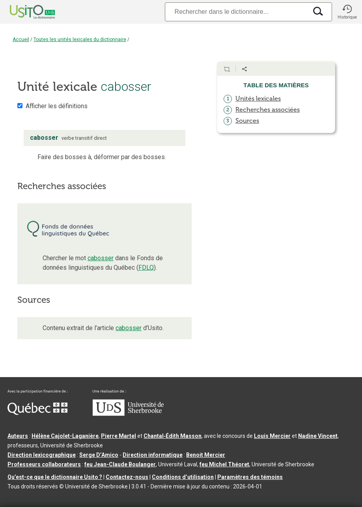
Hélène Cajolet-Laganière (65, 436)
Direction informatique (153, 455)
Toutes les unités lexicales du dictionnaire (80, 39)
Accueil (21, 39)
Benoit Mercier (205, 455)
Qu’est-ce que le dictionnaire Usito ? (54, 477)
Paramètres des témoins (250, 477)
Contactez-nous (127, 477)
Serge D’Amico (98, 455)
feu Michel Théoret (224, 464)
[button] (347, 12)
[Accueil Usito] (23, 12)
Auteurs (17, 436)
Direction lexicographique (41, 455)
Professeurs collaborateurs (44, 464)
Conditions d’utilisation (183, 477)
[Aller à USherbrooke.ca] (128, 414)
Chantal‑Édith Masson (173, 436)
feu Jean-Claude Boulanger (120, 464)
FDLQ (146, 267)
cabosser (101, 258)
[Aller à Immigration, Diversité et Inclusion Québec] (37, 413)
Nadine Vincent (318, 436)
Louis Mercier (272, 436)
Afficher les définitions (57, 106)
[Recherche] (236, 12)
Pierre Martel (118, 436)
